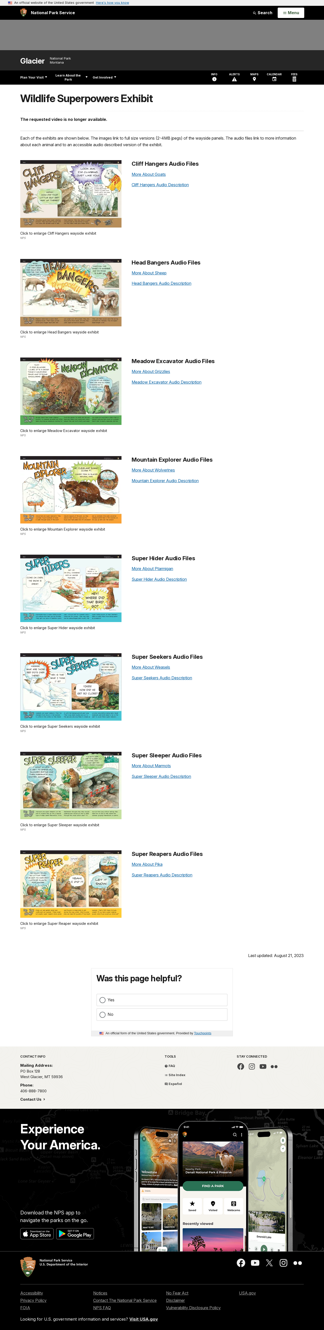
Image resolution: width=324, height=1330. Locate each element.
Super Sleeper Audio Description (161, 776)
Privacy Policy (33, 1300)
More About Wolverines (153, 470)
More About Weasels (151, 667)
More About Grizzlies (151, 371)
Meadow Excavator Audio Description (166, 382)
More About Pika (147, 864)
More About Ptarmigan (152, 568)
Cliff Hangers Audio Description (160, 184)
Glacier (32, 61)
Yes (111, 999)
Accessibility (31, 1293)
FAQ (170, 1066)
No (110, 1014)
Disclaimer (175, 1300)
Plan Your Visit (33, 77)
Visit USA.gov (143, 1319)
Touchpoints (202, 1033)
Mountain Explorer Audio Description (165, 480)
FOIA (25, 1307)
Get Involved (104, 77)
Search (262, 12)
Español (173, 1084)
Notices (100, 1293)
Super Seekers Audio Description (162, 677)
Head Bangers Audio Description (161, 283)
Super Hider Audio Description (159, 579)
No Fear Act (177, 1293)
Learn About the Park (71, 77)
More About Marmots (151, 765)
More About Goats (149, 174)
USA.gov (247, 1293)
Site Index (175, 1075)
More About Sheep (149, 272)
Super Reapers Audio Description (162, 874)
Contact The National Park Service (125, 1300)
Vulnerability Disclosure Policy (193, 1307)
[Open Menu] (291, 13)
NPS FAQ (102, 1307)
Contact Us (31, 1099)
